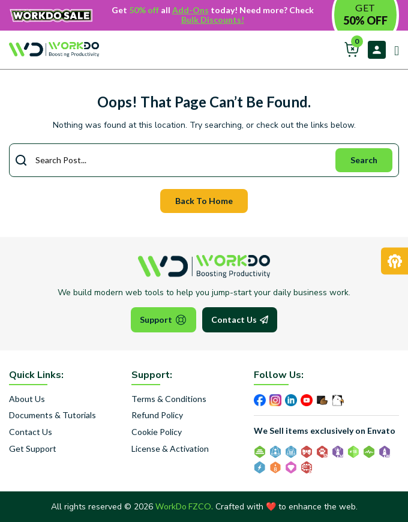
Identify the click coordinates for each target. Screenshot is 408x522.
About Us (27, 399)
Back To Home (204, 201)
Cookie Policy (156, 432)
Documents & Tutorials (52, 415)
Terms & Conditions (168, 399)
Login (377, 50)
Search (363, 160)
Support (163, 320)
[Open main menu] (392, 49)
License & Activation (170, 449)
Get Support (32, 449)
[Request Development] (394, 261)
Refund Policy (157, 415)
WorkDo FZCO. (184, 506)
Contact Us (239, 320)
